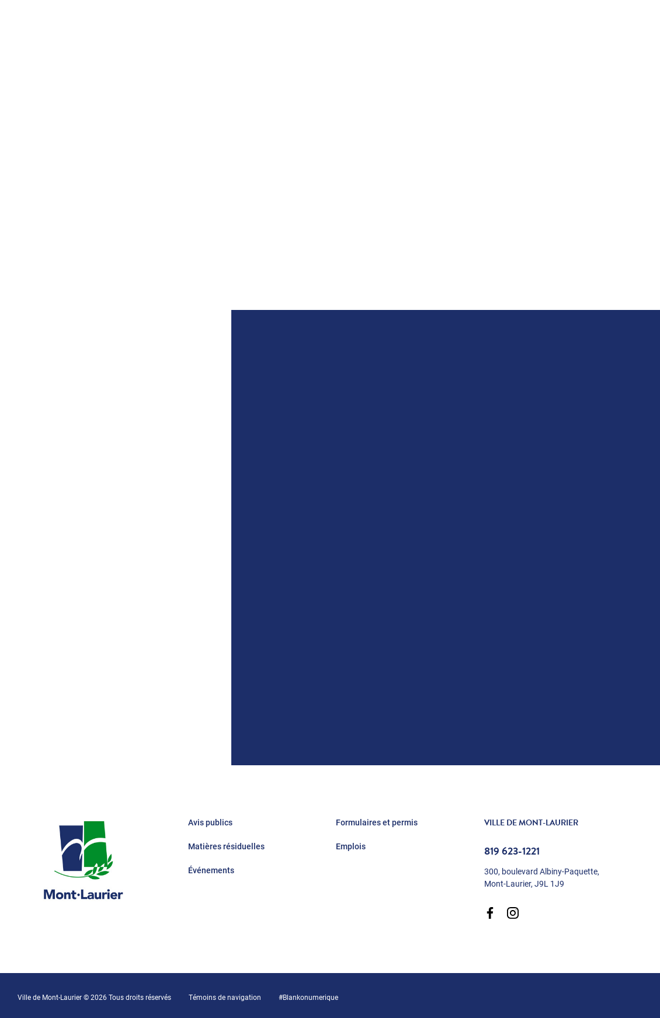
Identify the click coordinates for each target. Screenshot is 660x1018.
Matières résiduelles (226, 846)
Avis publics (210, 822)
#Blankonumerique (308, 996)
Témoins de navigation (225, 996)
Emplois (351, 846)
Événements (211, 870)
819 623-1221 (512, 851)
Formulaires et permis (377, 822)
